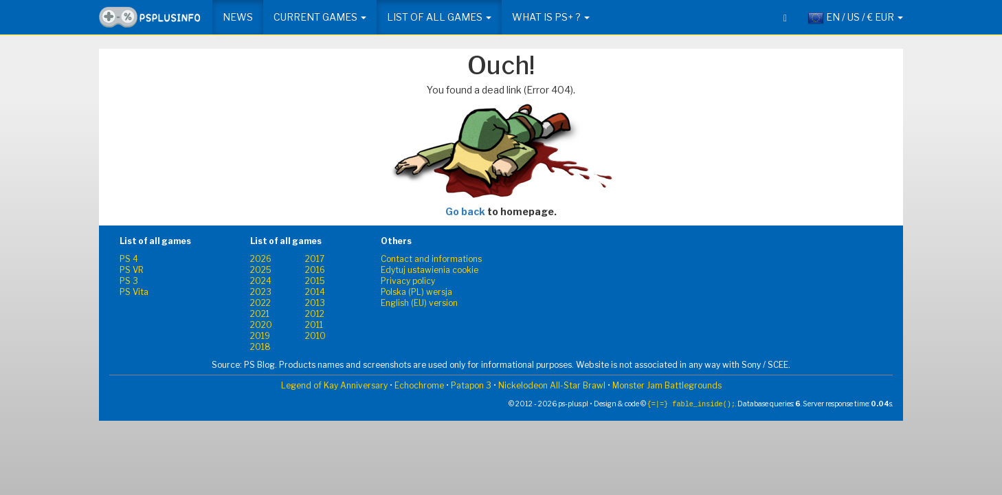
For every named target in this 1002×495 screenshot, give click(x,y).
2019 (260, 336)
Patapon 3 (471, 385)
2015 (315, 281)
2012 (314, 314)
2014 (315, 292)
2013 (315, 303)
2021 (259, 314)
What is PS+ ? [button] (551, 17)
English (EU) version (419, 303)
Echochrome (419, 385)
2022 (260, 303)
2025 (260, 270)
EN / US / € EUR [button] (855, 18)
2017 (314, 259)
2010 (315, 336)
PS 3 (129, 281)
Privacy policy (408, 281)
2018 (260, 347)
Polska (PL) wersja (416, 292)
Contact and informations (431, 259)
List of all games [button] (439, 17)
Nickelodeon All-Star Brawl (551, 385)
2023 (260, 292)
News (238, 17)
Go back (465, 211)
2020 (261, 325)
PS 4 (129, 259)
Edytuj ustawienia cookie (429, 270)
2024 (260, 281)
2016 (315, 270)
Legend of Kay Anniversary (334, 385)
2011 (314, 325)
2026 (260, 259)
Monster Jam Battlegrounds (667, 385)
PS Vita (134, 292)
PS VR (132, 270)
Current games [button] (320, 17)
